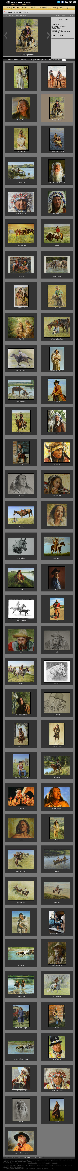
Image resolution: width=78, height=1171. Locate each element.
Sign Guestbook (61, 15)
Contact (70, 15)
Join (60, 8)
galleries (54, 1163)
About (7, 1157)
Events (53, 8)
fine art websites (32, 1163)
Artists (24, 8)
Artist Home (9, 15)
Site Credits (38, 1157)
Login (67, 8)
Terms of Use (28, 1157)
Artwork (16, 15)
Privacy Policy (16, 1157)
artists (47, 1163)
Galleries (33, 8)
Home (8, 8)
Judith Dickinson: (14, 12)
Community (44, 8)
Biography (23, 15)
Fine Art (16, 8)
